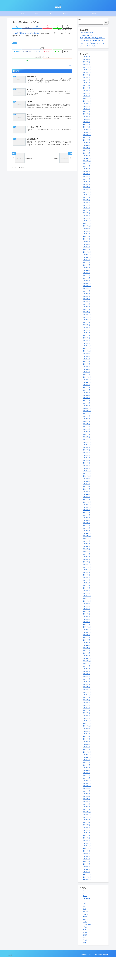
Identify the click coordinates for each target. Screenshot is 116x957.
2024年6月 (86, 114)
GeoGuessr (86, 898)
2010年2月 (86, 559)
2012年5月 (86, 489)
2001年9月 (86, 820)
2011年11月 (87, 504)
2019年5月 (86, 270)
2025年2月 (86, 93)
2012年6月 (86, 486)
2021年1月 (86, 218)
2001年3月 (86, 835)
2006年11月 (87, 661)
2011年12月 (87, 502)
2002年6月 (86, 796)
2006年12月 (87, 658)
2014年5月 (86, 426)
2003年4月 (86, 773)
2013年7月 (86, 452)
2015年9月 (86, 385)
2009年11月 (87, 567)
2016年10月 (87, 351)
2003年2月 (86, 778)
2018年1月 (86, 312)
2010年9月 (86, 541)
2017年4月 (86, 335)
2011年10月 (87, 507)
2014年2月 (86, 434)
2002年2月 (86, 807)
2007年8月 (86, 637)
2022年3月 (86, 182)
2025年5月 (86, 85)
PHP (84, 909)
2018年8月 (86, 294)
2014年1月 (86, 437)
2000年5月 (86, 861)
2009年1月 (86, 593)
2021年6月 (86, 205)
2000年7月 (86, 856)
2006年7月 (86, 671)
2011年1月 (86, 531)
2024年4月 (86, 119)
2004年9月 (86, 728)
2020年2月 (86, 247)
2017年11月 (87, 317)
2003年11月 (87, 755)
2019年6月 (86, 268)
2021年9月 (86, 197)
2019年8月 (86, 262)
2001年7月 (86, 825)
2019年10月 (87, 257)
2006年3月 (86, 682)
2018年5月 (86, 301)
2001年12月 (87, 812)
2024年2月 (86, 124)
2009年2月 (86, 590)
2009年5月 (86, 583)
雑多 (84, 937)
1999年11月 (87, 877)
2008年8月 (86, 606)
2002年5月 (86, 799)
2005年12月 (87, 689)
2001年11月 (87, 814)
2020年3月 (86, 244)
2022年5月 (86, 176)
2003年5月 (86, 770)
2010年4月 (86, 554)
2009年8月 (86, 575)
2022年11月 (87, 161)
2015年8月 (86, 387)
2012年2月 (86, 497)
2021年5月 (86, 208)
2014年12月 (87, 408)
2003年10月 (87, 757)
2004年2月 (86, 747)
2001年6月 (86, 827)
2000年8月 (86, 853)
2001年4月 (86, 833)
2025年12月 (87, 67)
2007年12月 (87, 627)
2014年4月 (86, 429)
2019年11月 (87, 255)
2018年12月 (87, 283)
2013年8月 (86, 450)
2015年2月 (86, 403)
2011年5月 (86, 520)
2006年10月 (87, 663)
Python (85, 911)
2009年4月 (86, 585)
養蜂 (84, 943)
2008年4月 (86, 616)
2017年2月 (86, 340)
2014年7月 (86, 421)
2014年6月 (86, 424)
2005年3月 (86, 713)
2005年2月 (86, 715)
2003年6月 (86, 768)
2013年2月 (86, 465)
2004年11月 (87, 723)
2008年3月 (86, 619)
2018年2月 (86, 309)
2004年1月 (86, 749)
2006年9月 (86, 666)
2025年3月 (86, 90)
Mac (84, 906)
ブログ (85, 927)
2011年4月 (86, 523)
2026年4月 (86, 57)
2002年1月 (86, 809)
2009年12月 (87, 564)
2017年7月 (86, 327)
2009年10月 (87, 570)
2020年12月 (87, 221)
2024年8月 (86, 109)
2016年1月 (86, 374)
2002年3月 (86, 804)
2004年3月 (86, 744)
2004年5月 (86, 739)
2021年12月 (87, 189)
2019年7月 (86, 265)
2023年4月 (86, 148)
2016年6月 (86, 361)
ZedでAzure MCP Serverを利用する (91, 40)
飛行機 (85, 940)
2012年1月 (86, 499)
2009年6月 (86, 580)
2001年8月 (86, 822)
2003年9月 (86, 760)
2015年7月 (86, 390)
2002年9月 (86, 788)
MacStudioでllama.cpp (87, 33)
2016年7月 (86, 359)
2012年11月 (87, 473)
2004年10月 (87, 726)
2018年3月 (86, 307)
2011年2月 (86, 528)
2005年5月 (86, 708)
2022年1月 (86, 187)
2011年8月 (86, 512)
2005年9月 (86, 697)
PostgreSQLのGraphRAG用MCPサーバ (92, 38)
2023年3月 (86, 150)
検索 (79, 19)
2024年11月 (87, 101)
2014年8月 (86, 419)
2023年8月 (86, 137)
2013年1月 (86, 468)
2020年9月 (86, 228)
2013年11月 (87, 442)
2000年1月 (86, 872)
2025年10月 (87, 72)
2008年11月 (87, 598)
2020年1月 (86, 249)
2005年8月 (86, 700)
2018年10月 (87, 288)
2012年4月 (86, 491)
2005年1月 (86, 718)
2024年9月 (86, 106)
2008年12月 (87, 596)
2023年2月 (86, 153)
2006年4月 (86, 679)
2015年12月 (87, 377)
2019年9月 (86, 260)
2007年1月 (86, 656)
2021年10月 (87, 195)
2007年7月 (86, 640)
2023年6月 (86, 143)
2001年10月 (87, 817)
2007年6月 (86, 643)
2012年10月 (87, 476)
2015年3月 (86, 400)
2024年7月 (86, 111)
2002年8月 (86, 791)
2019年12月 (87, 252)
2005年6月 (86, 705)
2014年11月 (87, 411)
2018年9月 (86, 291)
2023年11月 (87, 132)
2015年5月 (86, 395)
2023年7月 (86, 140)
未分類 (14, 42)
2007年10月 (87, 632)
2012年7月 (86, 484)
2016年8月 (86, 356)
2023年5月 (86, 145)
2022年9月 (86, 166)
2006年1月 (86, 687)
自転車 (85, 935)
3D (84, 890)
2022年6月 (86, 174)
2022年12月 (87, 158)
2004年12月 (87, 721)
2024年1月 (86, 127)
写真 (84, 930)
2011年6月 (86, 517)
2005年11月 (87, 692)
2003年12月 (87, 752)
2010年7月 (86, 546)
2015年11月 (87, 379)
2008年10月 (87, 601)
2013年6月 (86, 455)
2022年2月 (86, 184)
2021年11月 (87, 192)
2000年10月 (87, 848)
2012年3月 (86, 494)
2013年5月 (86, 458)
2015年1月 (86, 406)
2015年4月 (86, 398)
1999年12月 (87, 874)
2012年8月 (86, 481)
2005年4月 (86, 710)
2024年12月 (87, 98)
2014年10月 (87, 413)
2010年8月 (86, 544)
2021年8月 (86, 200)
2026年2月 (86, 62)
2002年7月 (86, 794)
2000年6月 (86, 859)
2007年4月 (86, 648)
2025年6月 (86, 83)
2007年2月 (86, 653)
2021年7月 (86, 202)
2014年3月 (86, 432)
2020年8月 (86, 231)
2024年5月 (86, 116)
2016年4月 (86, 366)
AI (83, 893)
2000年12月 (87, 843)
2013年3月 (86, 463)
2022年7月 (86, 171)
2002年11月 (87, 783)
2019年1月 (86, 280)
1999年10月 (87, 879)
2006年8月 (86, 669)
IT (83, 901)
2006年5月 (86, 676)
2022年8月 (86, 169)
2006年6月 (86, 674)
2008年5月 (86, 614)
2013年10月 (87, 445)
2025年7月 (86, 80)
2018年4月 (86, 304)
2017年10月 (87, 320)
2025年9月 (86, 75)
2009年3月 (86, 588)
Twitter (85, 917)
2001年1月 (86, 840)
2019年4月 (86, 273)
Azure (85, 896)
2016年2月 (86, 372)
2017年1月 (86, 343)
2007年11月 (87, 629)
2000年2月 (86, 869)
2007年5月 (86, 645)
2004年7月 (86, 734)
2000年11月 (87, 846)
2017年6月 (86, 330)
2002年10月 (87, 786)
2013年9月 (86, 447)
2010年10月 (87, 538)
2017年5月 (86, 333)
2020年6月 (86, 236)
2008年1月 (86, 624)
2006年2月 (86, 684)
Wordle (85, 919)
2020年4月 (86, 241)
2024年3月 (86, 122)
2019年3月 (86, 275)
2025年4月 (86, 88)
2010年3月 (86, 557)
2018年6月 (86, 299)
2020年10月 (87, 226)
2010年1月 (86, 562)
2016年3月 (86, 369)
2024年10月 (87, 103)
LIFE (84, 903)
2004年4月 (86, 741)
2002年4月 (86, 801)
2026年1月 (86, 64)
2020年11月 (87, 223)
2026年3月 (86, 59)
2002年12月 (87, 780)
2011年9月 (86, 510)
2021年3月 (86, 213)
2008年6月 (86, 611)
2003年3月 (86, 775)
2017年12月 (87, 314)
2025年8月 (86, 77)
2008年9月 (86, 603)
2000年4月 (86, 864)
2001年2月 (86, 838)
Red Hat (85, 914)
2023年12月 (87, 129)
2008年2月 (86, 622)
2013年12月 (87, 439)
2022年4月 (86, 179)
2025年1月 (86, 96)
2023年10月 (87, 135)
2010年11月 (87, 536)
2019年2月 (86, 278)
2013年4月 (86, 460)
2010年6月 (86, 549)
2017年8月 (86, 325)
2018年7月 (86, 296)
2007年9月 (86, 635)
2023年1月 (86, 156)
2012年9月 (86, 478)
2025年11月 (87, 70)
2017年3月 (86, 338)
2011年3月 (86, 525)
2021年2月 (86, 215)
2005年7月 (86, 702)
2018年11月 (87, 286)
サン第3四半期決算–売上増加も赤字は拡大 (26, 33)
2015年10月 (87, 382)
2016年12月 (87, 346)
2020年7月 (86, 234)
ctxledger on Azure (86, 35)
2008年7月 (86, 609)
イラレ (85, 922)
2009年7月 (86, 577)
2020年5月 (86, 239)
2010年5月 (86, 551)
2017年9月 (86, 322)
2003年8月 (86, 762)
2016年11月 (87, 348)
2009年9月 (86, 572)
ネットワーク (87, 924)
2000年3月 (86, 866)
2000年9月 (86, 851)
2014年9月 (86, 416)
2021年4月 (86, 210)
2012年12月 (87, 471)
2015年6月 (86, 392)
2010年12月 (87, 533)
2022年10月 (87, 163)
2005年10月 (87, 695)
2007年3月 (86, 650)
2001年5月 (86, 830)
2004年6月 (86, 736)
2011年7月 (86, 515)
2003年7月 (86, 765)
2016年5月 (86, 364)
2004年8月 (86, 731)
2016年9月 (86, 353)
